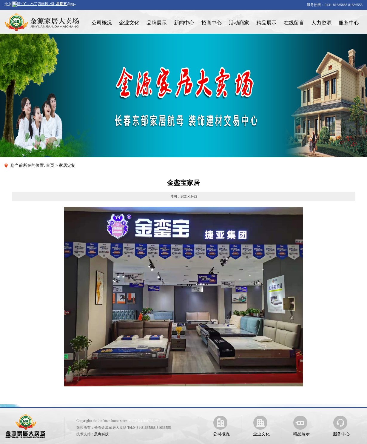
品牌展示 (157, 23)
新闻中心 (184, 23)
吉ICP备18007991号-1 (145, 421)
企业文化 (129, 23)
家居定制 (67, 165)
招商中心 (211, 23)
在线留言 (294, 23)
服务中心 (349, 23)
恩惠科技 (101, 434)
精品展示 (266, 23)
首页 (50, 165)
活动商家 (239, 23)
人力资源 (321, 23)
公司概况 (102, 23)
